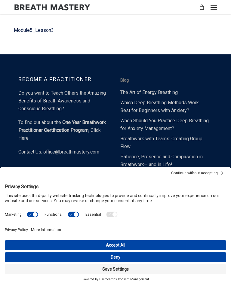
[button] (214, 7)
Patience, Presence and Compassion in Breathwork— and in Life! (161, 160)
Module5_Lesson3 (34, 30)
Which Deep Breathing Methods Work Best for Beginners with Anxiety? (159, 106)
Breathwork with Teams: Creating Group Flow (161, 142)
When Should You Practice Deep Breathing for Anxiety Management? (164, 124)
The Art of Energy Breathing (149, 92)
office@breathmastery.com (71, 152)
